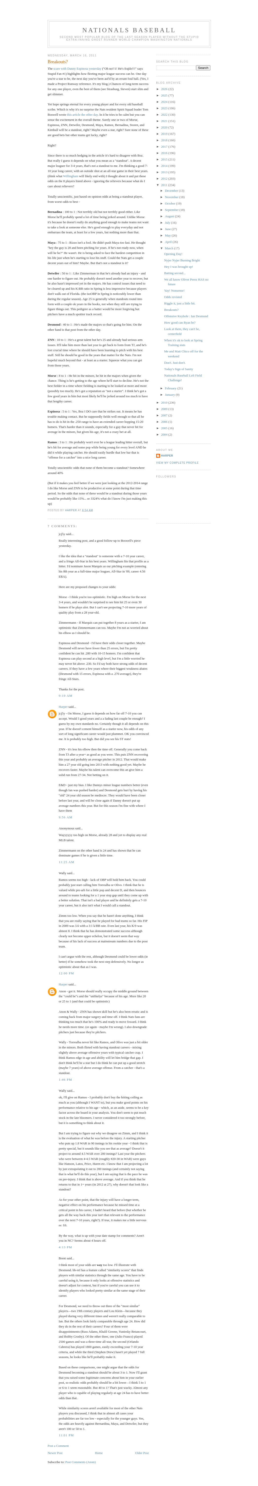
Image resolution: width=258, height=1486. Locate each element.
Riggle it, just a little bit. (179, 303)
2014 (164, 166)
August (170, 216)
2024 (164, 102)
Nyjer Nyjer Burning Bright (182, 260)
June (168, 229)
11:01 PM (66, 1435)
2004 (164, 434)
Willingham (70, 176)
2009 (164, 409)
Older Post (142, 1453)
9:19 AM (66, 695)
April (169, 242)
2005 (164, 428)
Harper (63, 707)
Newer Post (55, 1453)
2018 (164, 140)
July (168, 222)
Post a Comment (58, 1446)
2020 (164, 127)
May (168, 235)
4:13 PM (65, 1247)
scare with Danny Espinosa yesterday (77, 68)
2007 (164, 415)
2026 (164, 89)
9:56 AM (66, 817)
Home (99, 1453)
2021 (164, 121)
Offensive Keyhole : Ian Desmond (186, 316)
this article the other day (82, 114)
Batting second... (174, 273)
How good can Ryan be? (179, 322)
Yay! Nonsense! (174, 290)
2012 (164, 178)
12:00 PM (66, 973)
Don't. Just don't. (174, 362)
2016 (164, 153)
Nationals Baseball (129, 30)
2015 (164, 159)
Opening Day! (173, 254)
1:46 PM (65, 1079)
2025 (164, 95)
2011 (164, 185)
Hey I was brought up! (178, 267)
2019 (164, 134)
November (172, 197)
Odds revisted (173, 297)
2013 (164, 172)
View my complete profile (177, 462)
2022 (164, 114)
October (170, 203)
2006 (164, 422)
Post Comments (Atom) (80, 1462)
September (172, 210)
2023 (164, 108)
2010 (164, 402)
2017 (164, 146)
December (172, 190)
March (169, 248)
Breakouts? (171, 310)
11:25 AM (66, 862)
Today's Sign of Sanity (178, 369)
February (171, 388)
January (170, 394)
